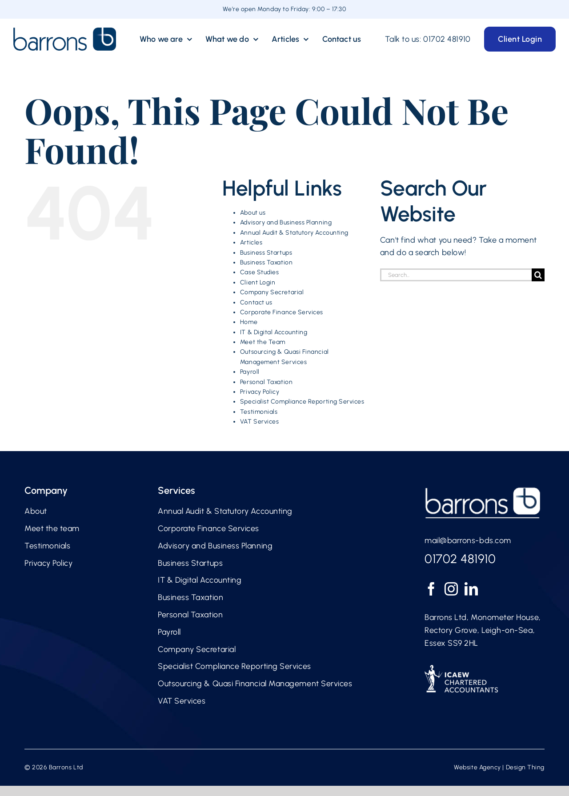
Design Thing (525, 767)
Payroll (250, 372)
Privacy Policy (260, 392)
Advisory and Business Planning (286, 222)
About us (252, 212)
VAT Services (259, 421)
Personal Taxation (266, 382)
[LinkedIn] (471, 589)
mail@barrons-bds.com (468, 540)
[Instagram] (451, 589)
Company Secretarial (272, 292)
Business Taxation (266, 262)
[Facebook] (431, 589)
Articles (251, 242)
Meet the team (52, 528)
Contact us (256, 302)
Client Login (257, 282)
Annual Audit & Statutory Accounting (294, 232)
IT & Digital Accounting (273, 332)
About (35, 511)
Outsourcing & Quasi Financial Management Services (255, 683)
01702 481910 (446, 39)
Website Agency (477, 767)
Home (248, 322)
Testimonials (258, 412)
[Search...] (456, 274)
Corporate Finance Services (281, 312)
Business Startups (266, 252)
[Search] (538, 274)
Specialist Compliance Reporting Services (302, 401)
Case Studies (259, 272)
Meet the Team (262, 342)
